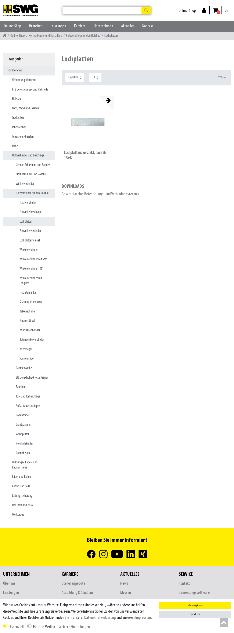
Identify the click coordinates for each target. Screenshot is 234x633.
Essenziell (17, 627)
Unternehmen (103, 26)
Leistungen (58, 26)
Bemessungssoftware (194, 592)
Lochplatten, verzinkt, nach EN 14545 (85, 155)
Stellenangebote (73, 583)
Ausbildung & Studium (77, 592)
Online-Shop (187, 10)
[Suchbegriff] (101, 10)
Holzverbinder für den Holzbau (83, 36)
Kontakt (148, 26)
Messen (125, 592)
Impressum (143, 617)
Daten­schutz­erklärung (100, 617)
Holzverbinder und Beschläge (45, 36)
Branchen (35, 26)
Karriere (80, 26)
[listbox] (88, 122)
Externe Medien (44, 627)
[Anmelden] (204, 10)
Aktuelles (127, 26)
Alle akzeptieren (195, 605)
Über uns (9, 583)
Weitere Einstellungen (74, 627)
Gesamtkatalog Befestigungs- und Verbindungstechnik (100, 194)
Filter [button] (222, 77)
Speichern (195, 614)
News (124, 583)
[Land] (226, 10)
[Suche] (146, 10)
